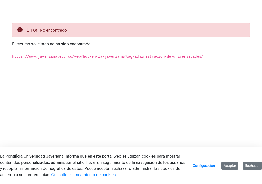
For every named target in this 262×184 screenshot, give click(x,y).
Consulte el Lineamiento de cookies (83, 174)
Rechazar (252, 166)
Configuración (204, 166)
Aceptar (230, 166)
